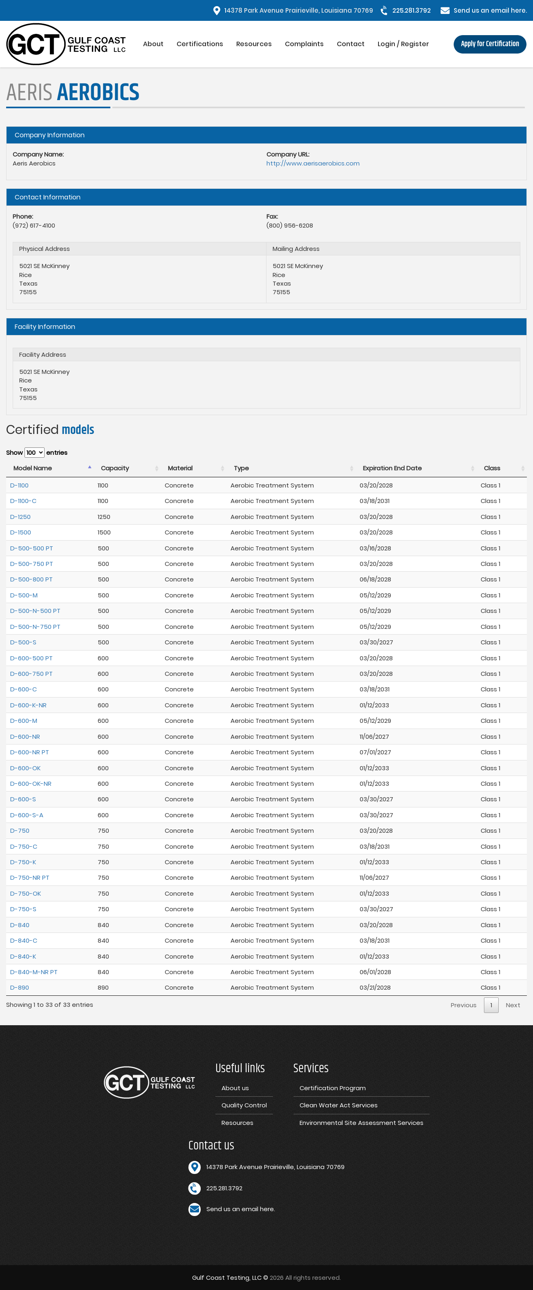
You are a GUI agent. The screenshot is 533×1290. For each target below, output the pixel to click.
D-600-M (23, 720)
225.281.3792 (411, 10)
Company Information (50, 135)
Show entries (36, 452)
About (153, 44)
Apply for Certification (490, 44)
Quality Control (244, 1105)
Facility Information (45, 326)
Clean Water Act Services (339, 1105)
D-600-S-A (26, 815)
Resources (254, 44)
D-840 (19, 925)
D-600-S (23, 799)
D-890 (19, 987)
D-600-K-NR (28, 705)
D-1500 (20, 532)
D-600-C (23, 689)
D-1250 (20, 516)
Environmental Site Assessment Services (361, 1122)
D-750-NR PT (29, 877)
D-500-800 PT (31, 579)
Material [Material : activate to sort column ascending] (180, 468)
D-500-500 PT (31, 548)
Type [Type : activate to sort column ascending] (241, 468)
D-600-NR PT (29, 752)
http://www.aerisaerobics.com (313, 163)
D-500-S (23, 642)
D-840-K (23, 956)
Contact (351, 44)
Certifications (200, 44)
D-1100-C (23, 500)
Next (513, 1005)
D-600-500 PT (31, 658)
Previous (464, 1005)
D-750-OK (25, 893)
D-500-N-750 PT (35, 626)
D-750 (19, 830)
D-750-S (23, 909)
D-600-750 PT (31, 673)
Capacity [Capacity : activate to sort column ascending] (115, 468)
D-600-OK (25, 768)
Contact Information (48, 197)
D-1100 (19, 485)
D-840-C (23, 940)
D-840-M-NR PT (34, 972)
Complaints (304, 44)
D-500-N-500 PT (35, 610)
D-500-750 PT (31, 563)
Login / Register (403, 44)
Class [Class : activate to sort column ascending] (492, 468)
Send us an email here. (490, 10)
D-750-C (23, 846)
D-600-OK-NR (31, 783)
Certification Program (333, 1088)
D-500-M (24, 595)
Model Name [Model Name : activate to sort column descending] (32, 468)
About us (235, 1088)
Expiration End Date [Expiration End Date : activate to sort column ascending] (392, 468)
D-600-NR (25, 736)
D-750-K (23, 862)
